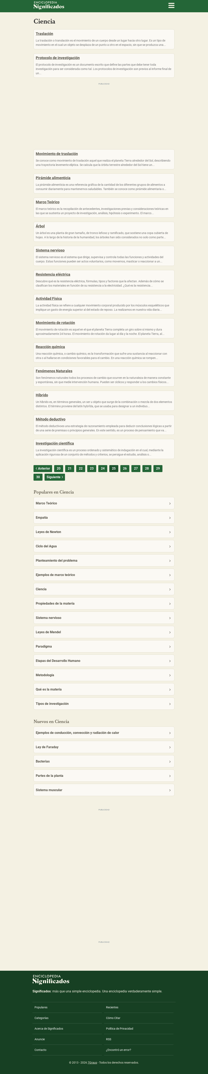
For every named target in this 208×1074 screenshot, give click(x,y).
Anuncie (40, 1039)
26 (125, 468)
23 (92, 468)
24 (103, 468)
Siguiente (55, 477)
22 (81, 468)
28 (147, 468)
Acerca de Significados (49, 1028)
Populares (41, 1007)
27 (136, 468)
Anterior (42, 468)
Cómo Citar (113, 1018)
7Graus (92, 1062)
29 (158, 468)
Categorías (41, 1018)
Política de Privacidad (119, 1028)
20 (58, 468)
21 (70, 468)
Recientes (112, 1007)
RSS (108, 1039)
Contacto (40, 1050)
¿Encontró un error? (118, 1050)
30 (38, 477)
